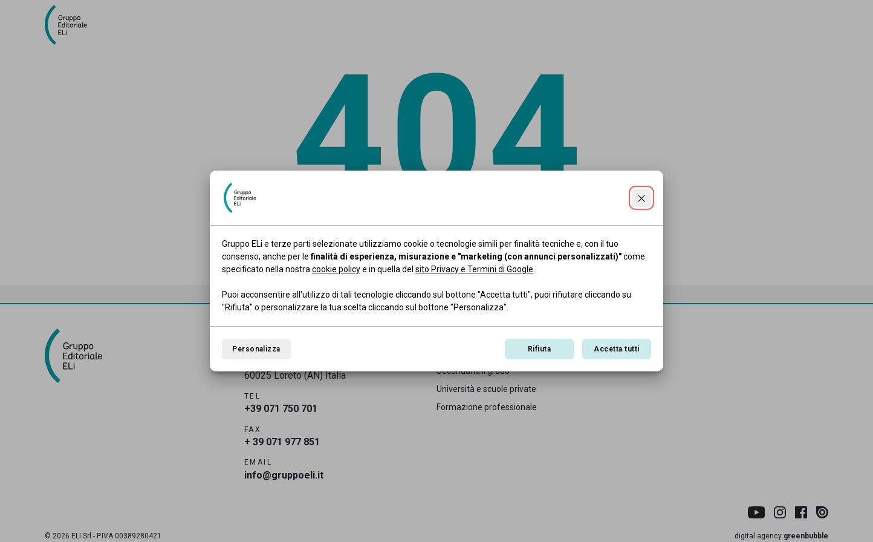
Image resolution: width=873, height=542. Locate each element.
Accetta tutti (616, 349)
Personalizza (256, 349)
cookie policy (336, 269)
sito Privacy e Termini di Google (474, 269)
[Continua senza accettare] (641, 198)
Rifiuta (539, 349)
